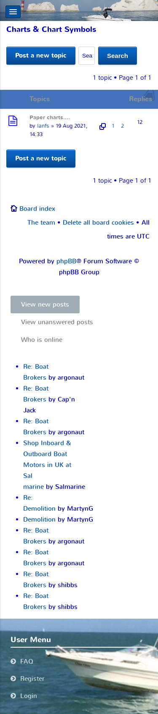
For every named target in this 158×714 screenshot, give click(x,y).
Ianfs (43, 125)
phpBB (66, 261)
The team (41, 222)
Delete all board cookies (98, 222)
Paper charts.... (49, 117)
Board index (37, 209)
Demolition (39, 519)
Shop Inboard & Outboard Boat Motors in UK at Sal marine (47, 465)
